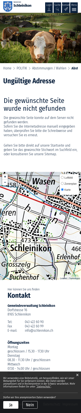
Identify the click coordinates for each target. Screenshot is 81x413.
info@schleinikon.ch (39, 330)
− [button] (5, 182)
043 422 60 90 (34, 322)
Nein (30, 404)
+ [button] (5, 176)
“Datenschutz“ (43, 386)
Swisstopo (74, 278)
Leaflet (63, 278)
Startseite (57, 145)
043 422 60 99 (34, 326)
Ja (11, 404)
